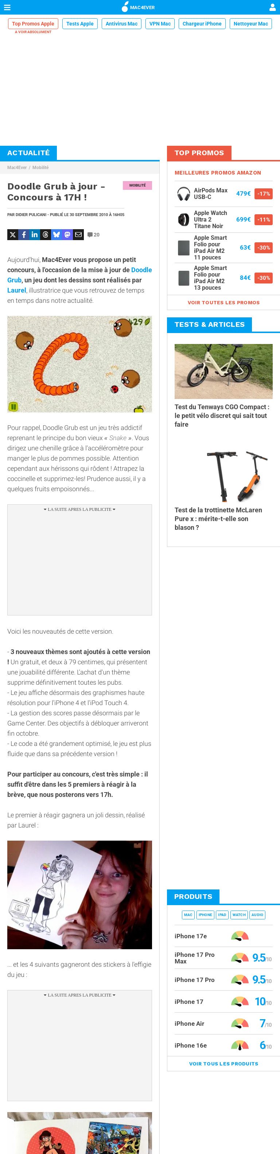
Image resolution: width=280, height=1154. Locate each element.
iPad (222, 915)
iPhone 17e (191, 936)
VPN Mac (160, 24)
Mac (188, 915)
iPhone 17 (189, 1001)
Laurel (16, 290)
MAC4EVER (138, 6)
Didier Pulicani (31, 214)
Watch (239, 915)
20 (94, 235)
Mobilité (40, 167)
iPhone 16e (191, 1045)
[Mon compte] (272, 8)
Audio (257, 915)
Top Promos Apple (33, 24)
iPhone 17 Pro (195, 979)
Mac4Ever (17, 167)
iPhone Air (189, 1023)
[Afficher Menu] (7, 7)
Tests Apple (80, 24)
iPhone (206, 915)
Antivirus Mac (121, 24)
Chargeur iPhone (202, 24)
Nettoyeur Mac (251, 24)
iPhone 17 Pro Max (195, 958)
